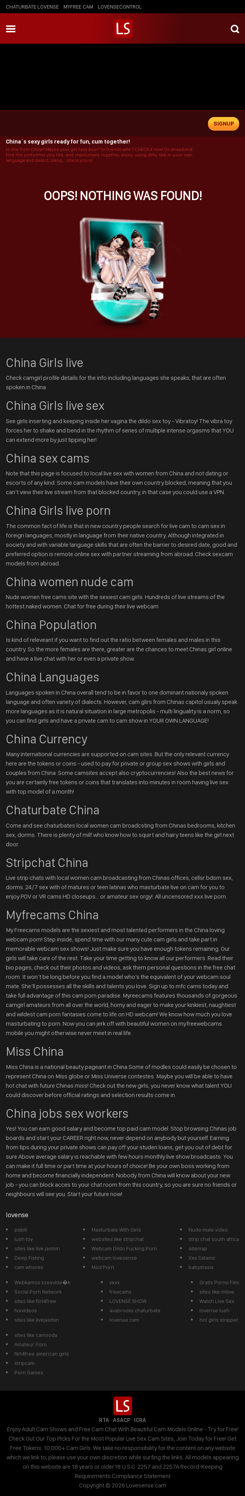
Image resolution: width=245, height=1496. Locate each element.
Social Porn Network (38, 1292)
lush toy (23, 1239)
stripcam (24, 1363)
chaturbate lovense (32, 7)
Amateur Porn (30, 1344)
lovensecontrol (120, 7)
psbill (20, 1230)
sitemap (198, 1248)
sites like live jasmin (37, 1248)
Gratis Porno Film (219, 1282)
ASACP (121, 1420)
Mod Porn (103, 1267)
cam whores (28, 1267)
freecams (120, 1292)
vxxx (114, 1282)
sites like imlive (216, 1292)
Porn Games (28, 1372)
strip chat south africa (214, 1239)
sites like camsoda (35, 1335)
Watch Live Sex (216, 1301)
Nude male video (208, 1230)
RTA (104, 1420)
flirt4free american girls (41, 1354)
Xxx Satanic (202, 1258)
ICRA (140, 1420)
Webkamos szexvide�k (42, 1282)
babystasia (201, 1267)
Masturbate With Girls (116, 1230)
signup (223, 123)
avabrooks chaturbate (134, 1310)
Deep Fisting (29, 1258)
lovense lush (214, 1310)
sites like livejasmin (36, 1320)
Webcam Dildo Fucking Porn (124, 1248)
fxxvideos (25, 1310)
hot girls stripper (218, 1320)
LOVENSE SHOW (127, 1301)
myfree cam (78, 7)
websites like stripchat (118, 1239)
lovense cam (124, 1320)
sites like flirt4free (35, 1301)
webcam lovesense (114, 1258)
